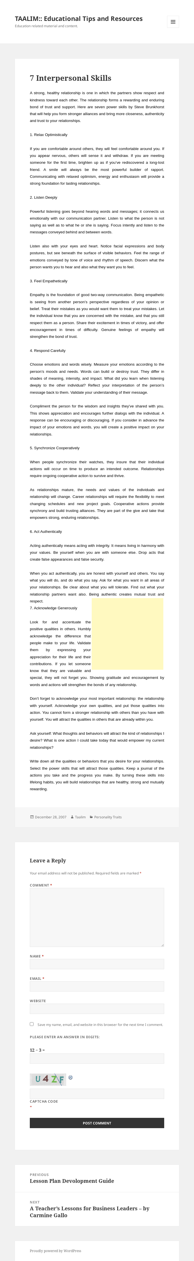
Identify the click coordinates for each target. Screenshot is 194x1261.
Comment (41, 885)
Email (37, 978)
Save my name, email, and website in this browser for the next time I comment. (100, 1024)
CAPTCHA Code (44, 1101)
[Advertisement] (127, 634)
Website (38, 1000)
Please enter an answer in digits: (65, 1037)
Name (37, 956)
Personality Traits (108, 817)
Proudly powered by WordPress (55, 1250)
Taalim (80, 817)
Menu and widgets (173, 27)
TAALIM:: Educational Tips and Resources (79, 18)
